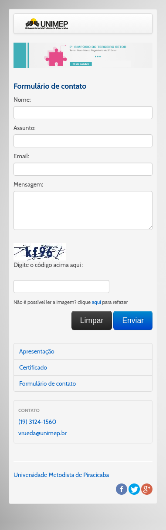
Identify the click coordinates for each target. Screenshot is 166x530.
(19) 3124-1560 (37, 422)
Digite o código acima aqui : (49, 265)
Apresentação (36, 351)
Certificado (33, 367)
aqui (96, 302)
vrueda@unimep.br (42, 433)
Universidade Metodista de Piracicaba (61, 475)
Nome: (22, 99)
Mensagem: (28, 184)
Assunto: (25, 128)
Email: (21, 156)
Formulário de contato (47, 383)
